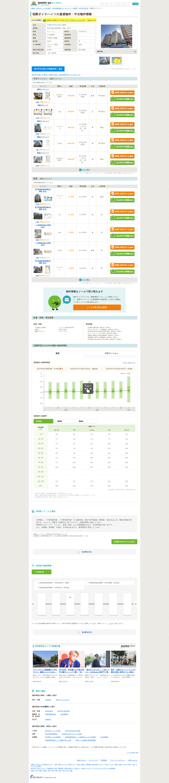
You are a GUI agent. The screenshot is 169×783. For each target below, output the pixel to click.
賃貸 (89, 20)
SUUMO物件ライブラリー (62, 8)
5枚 (37, 149)
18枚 (37, 102)
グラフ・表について (129, 362)
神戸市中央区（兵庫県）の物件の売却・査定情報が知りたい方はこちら (56, 75)
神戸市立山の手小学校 (72, 731)
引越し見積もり (68, 768)
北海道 (32, 770)
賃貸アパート (72, 764)
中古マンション (75, 20)
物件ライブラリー (87, 768)
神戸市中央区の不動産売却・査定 (48, 69)
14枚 (37, 204)
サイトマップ (93, 760)
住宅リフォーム (41, 768)
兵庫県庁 (48, 719)
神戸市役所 (49, 711)
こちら (110, 623)
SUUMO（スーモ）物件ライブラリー (46, 3)
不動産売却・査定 (52, 768)
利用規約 (104, 760)
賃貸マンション (62, 764)
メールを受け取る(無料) (97, 307)
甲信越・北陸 (46, 770)
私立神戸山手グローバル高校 (72, 734)
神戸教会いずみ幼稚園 (52, 737)
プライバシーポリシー (117, 760)
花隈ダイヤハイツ (43, 89)
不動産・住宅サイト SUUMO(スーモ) (41, 764)
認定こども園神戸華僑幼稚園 (86, 740)
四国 (60, 770)
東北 (36, 770)
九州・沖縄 (69, 770)
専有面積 (39, 421)
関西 (56, 770)
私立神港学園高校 (51, 734)
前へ (33, 604)
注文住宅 (33, 768)
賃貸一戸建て (81, 764)
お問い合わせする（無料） (122, 92)
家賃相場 (88, 764)
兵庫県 (75, 8)
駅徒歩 (81, 421)
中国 (63, 770)
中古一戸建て (127, 764)
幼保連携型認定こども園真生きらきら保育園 (80, 737)
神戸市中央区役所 (64, 711)
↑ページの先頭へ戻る (132, 752)
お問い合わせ (132, 760)
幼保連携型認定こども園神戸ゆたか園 (58, 740)
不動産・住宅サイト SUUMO (41, 8)
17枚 (37, 118)
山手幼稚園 (104, 737)
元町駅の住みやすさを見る (124, 542)
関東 (40, 770)
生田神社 (48, 700)
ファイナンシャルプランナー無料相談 (104, 768)
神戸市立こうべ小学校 (52, 731)
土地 (133, 764)
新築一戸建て (119, 764)
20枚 (37, 257)
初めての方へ (81, 760)
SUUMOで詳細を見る (122, 98)
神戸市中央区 (83, 8)
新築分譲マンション (98, 764)
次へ (135, 604)
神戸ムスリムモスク (63, 700)
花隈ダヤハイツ (43, 105)
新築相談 (60, 768)
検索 (136, 4)
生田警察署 (64, 714)
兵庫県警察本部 (50, 714)
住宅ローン (77, 768)
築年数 (60, 421)
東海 (52, 770)
